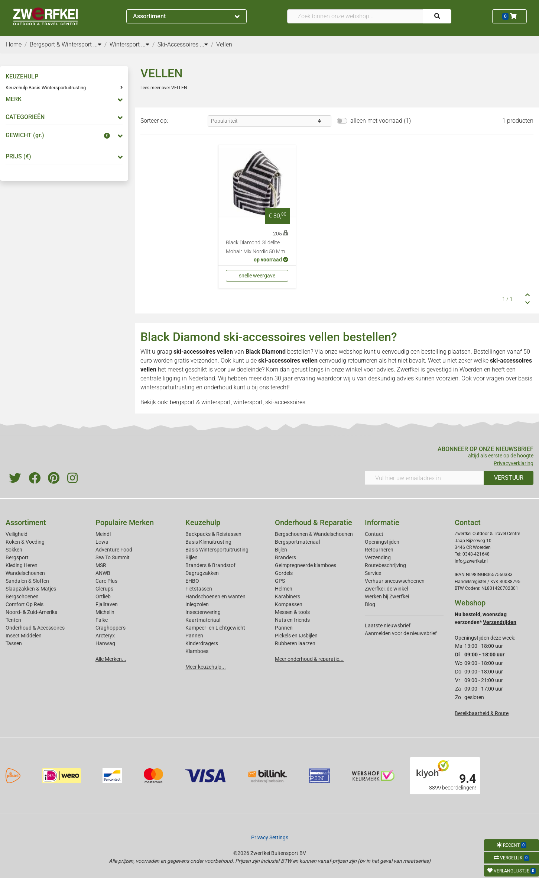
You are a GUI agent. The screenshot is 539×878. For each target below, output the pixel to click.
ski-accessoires (285, 402)
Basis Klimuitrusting (208, 542)
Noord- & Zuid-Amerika (32, 612)
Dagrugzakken (202, 573)
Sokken (14, 550)
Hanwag (105, 643)
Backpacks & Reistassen (213, 534)
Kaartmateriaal (202, 620)
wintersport (248, 402)
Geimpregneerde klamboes (305, 565)
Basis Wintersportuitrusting (217, 550)
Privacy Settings (269, 837)
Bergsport (17, 557)
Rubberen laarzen (295, 643)
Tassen (14, 643)
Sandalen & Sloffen (27, 581)
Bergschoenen (22, 596)
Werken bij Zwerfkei (387, 596)
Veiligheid (16, 534)
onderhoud (218, 387)
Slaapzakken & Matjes (31, 589)
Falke (101, 620)
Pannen (284, 628)
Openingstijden (382, 542)
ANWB (102, 573)
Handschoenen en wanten (215, 596)
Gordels (284, 573)
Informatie (382, 522)
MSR (100, 565)
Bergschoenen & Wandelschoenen (314, 534)
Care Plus (106, 581)
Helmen (283, 589)
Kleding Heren (22, 565)
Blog (370, 604)
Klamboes (196, 651)
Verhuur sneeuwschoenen (395, 581)
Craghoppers (110, 628)
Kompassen (288, 604)
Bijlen (191, 557)
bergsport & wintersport (200, 402)
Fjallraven (106, 604)
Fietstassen (198, 589)
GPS (280, 581)
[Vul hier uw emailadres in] (424, 478)
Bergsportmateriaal (297, 542)
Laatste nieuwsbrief (387, 625)
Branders (285, 557)
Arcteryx (105, 636)
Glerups (104, 589)
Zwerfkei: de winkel (386, 589)
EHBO (192, 581)
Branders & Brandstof (210, 565)
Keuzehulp (202, 522)
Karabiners (287, 596)
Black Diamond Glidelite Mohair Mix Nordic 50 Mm (255, 247)
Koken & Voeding (25, 542)
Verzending (378, 557)
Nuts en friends (292, 620)
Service (373, 573)
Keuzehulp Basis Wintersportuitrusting (46, 87)
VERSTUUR (508, 477)
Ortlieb (103, 596)
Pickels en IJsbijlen (296, 636)
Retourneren (379, 550)
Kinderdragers (201, 643)
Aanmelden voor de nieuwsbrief (401, 633)
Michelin (104, 612)
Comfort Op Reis (24, 604)
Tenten (13, 620)
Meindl (103, 534)
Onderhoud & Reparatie (313, 522)
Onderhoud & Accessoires (35, 628)
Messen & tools (292, 612)
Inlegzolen (197, 604)
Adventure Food (113, 550)
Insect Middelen (24, 636)
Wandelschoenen (25, 573)
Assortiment (186, 16)
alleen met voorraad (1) (380, 120)
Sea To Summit (112, 557)
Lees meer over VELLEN (163, 87)
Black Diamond (266, 351)
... (97, 44)
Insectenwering (203, 612)
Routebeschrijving (385, 565)
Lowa (101, 542)
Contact (374, 534)
